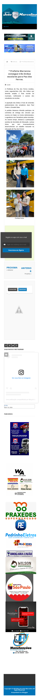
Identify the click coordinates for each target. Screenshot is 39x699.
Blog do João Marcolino (24, 689)
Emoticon (22, 289)
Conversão (12, 289)
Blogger (25, 692)
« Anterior (10, 270)
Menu (6, 26)
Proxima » (28, 274)
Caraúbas (7, 409)
